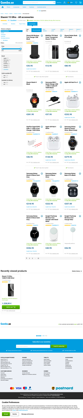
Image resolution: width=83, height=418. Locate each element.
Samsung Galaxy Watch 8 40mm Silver (50, 175)
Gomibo (46, 371)
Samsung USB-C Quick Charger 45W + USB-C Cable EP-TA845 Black (51, 84)
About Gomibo (47, 373)
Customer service (41, 7)
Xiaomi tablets (47, 362)
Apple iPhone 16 (4, 360)
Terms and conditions (50, 397)
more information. (56, 395)
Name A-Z (70, 29)
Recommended (35, 29)
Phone (8, 7)
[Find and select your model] (39, 2)
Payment (3, 373)
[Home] (2, 7)
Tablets (24, 7)
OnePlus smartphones (27, 362)
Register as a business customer (29, 374)
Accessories (16, 7)
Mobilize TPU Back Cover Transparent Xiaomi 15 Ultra (51, 37)
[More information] (11, 73)
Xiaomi (11, 13)
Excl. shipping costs (35, 71)
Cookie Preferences (40, 397)
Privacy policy (47, 375)
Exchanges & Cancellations (6, 378)
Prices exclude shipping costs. (56, 394)
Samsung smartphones (27, 360)
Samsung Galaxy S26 (5, 362)
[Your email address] (33, 346)
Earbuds (67, 363)
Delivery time (3, 375)
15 (38, 258)
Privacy (28, 397)
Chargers (67, 362)
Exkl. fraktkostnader (10, 310)
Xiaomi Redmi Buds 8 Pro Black (71, 36)
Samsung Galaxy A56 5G (6, 363)
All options (4, 40)
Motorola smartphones (27, 363)
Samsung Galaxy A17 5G (6, 368)
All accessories (26, 13)
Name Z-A (78, 29)
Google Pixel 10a (4, 365)
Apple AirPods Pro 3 (71, 82)
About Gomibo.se (22, 397)
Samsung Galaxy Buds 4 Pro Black (70, 174)
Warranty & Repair (5, 380)
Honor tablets (47, 363)
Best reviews (44, 29)
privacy (14, 410)
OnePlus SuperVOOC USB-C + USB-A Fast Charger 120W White (33, 128)
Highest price (61, 29)
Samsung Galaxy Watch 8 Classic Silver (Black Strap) (71, 128)
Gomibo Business (26, 373)
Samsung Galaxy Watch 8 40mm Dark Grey (33, 175)
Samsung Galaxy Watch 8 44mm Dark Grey (33, 217)
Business (31, 7)
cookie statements (23, 410)
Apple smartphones (26, 359)
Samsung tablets (47, 360)
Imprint (33, 397)
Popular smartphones (7, 357)
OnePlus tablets (47, 365)
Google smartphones (26, 365)
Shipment (3, 377)
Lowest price (52, 29)
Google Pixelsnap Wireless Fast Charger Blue (70, 217)
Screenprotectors (69, 360)
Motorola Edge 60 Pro (5, 366)
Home (2, 13)
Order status (3, 374)
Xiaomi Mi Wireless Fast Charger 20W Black (32, 37)
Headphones (68, 365)
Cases (66, 359)
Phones (24, 357)
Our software (46, 374)
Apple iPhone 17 (4, 359)
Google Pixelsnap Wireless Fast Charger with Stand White (51, 218)
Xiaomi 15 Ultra (17, 13)
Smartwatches (68, 366)
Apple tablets (47, 359)
